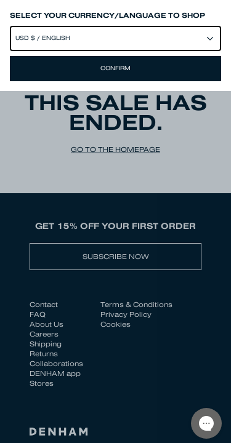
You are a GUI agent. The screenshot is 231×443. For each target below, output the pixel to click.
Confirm (115, 68)
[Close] (115, 221)
